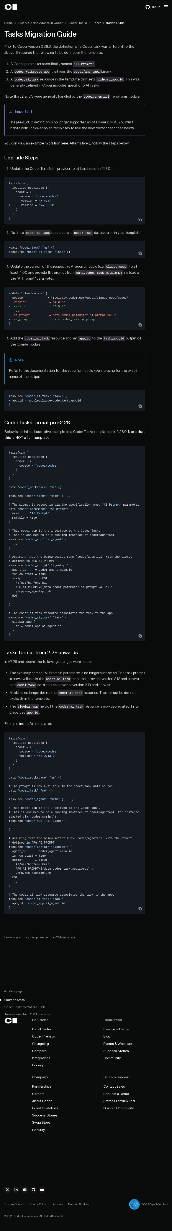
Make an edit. (67, 937)
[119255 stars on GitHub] (153, 7)
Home (8, 23)
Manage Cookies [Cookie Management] (78, 1204)
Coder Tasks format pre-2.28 (24, 1007)
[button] (166, 7)
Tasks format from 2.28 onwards (27, 1014)
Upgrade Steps (14, 1000)
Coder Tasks (78, 23)
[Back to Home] (15, 7)
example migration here (49, 143)
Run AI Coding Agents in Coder (40, 23)
